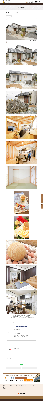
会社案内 (33, 385)
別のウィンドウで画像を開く (33, 40)
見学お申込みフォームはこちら (21, 326)
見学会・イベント (18, 385)
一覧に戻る (21, 370)
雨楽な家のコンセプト (5, 386)
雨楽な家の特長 (4, 387)
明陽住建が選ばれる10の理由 (24, 385)
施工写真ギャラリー (12, 385)
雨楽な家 (4, 385)
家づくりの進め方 (5, 388)
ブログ (30, 385)
